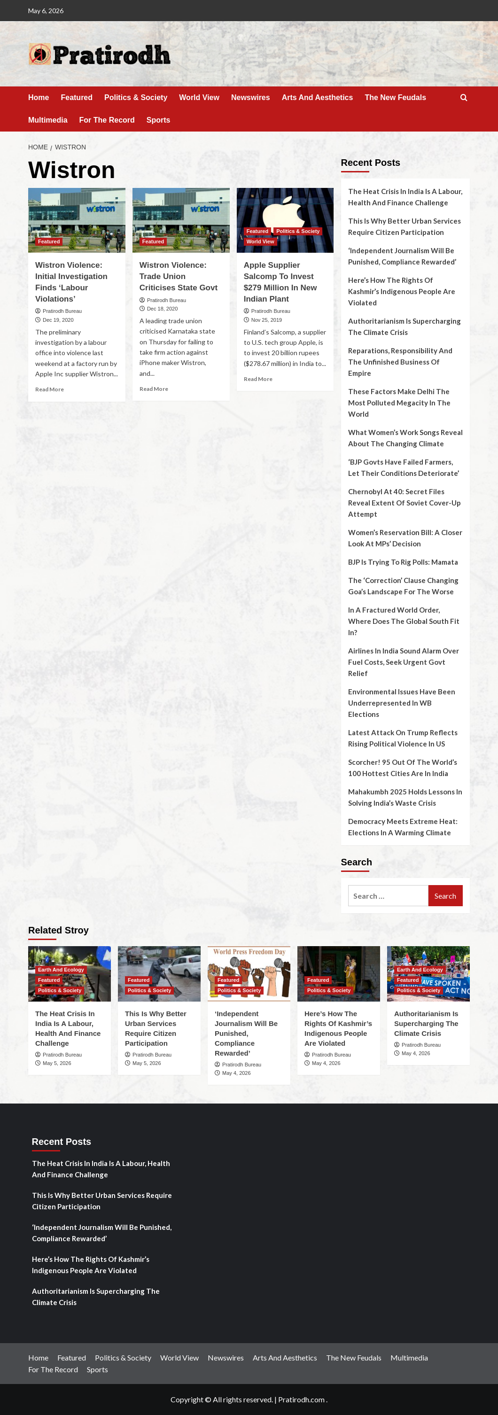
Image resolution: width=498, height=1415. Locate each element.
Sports (159, 120)
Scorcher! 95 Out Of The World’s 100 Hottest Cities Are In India (402, 767)
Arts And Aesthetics (317, 97)
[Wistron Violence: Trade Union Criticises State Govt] (181, 220)
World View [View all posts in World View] (260, 241)
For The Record (107, 120)
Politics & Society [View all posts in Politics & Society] (297, 231)
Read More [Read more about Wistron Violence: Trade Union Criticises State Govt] (154, 388)
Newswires (250, 97)
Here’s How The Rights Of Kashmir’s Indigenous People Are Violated (401, 291)
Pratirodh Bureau (62, 311)
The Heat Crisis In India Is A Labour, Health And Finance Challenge (405, 197)
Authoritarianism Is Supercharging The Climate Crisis (404, 326)
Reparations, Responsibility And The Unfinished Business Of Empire (400, 361)
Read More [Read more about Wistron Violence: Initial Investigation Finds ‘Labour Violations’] (49, 389)
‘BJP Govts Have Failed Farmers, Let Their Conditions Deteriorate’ (403, 467)
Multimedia (48, 120)
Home (38, 97)
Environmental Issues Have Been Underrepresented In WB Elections (401, 702)
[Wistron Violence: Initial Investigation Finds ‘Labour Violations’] (76, 220)
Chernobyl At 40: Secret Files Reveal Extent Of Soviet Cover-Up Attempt (404, 502)
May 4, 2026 (236, 1073)
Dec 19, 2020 (58, 320)
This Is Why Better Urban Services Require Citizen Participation (404, 226)
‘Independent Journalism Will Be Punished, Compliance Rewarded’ (402, 256)
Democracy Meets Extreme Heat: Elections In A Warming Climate (403, 827)
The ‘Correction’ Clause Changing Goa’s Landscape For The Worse (403, 586)
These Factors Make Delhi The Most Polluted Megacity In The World (399, 402)
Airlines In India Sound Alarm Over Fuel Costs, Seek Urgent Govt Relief (403, 661)
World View (199, 97)
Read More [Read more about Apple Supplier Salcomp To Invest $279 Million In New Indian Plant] (258, 378)
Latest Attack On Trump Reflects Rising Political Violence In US (403, 738)
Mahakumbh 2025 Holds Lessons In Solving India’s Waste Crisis (405, 797)
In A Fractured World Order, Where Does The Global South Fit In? (403, 621)
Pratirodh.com (301, 1399)
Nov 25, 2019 (266, 320)
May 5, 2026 (57, 1063)
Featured (77, 97)
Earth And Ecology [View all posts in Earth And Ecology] (61, 969)
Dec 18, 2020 (162, 308)
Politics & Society (135, 97)
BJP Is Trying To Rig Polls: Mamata (403, 562)
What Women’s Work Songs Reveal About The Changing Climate (405, 438)
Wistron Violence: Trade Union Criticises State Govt (179, 276)
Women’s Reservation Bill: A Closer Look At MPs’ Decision (405, 538)
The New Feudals (395, 97)
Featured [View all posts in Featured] (49, 241)
